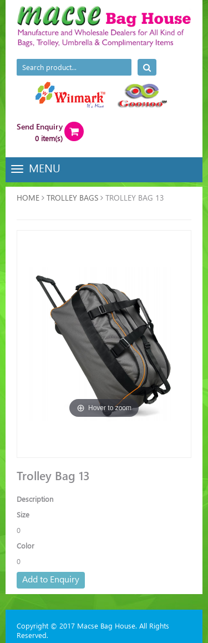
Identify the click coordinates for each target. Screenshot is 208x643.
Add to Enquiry (50, 579)
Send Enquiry (40, 126)
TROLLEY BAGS (72, 197)
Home (28, 197)
